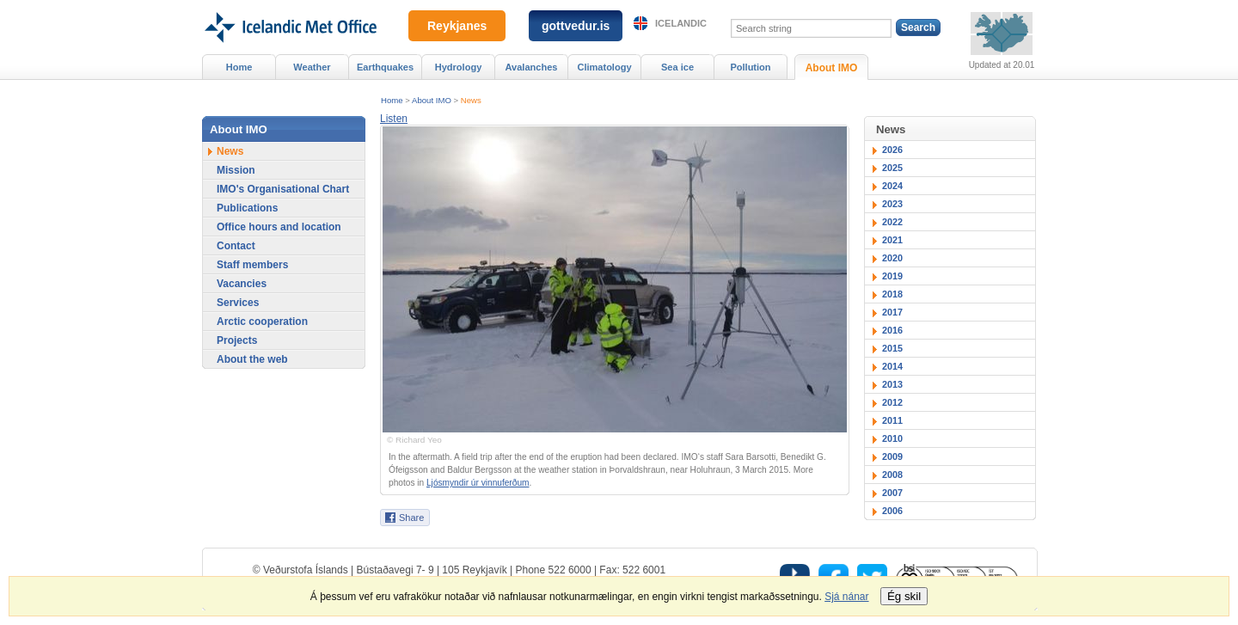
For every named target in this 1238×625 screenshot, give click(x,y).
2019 (892, 276)
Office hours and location (279, 227)
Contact (236, 246)
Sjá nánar (846, 597)
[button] (394, 119)
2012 (892, 402)
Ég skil (904, 596)
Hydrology (458, 67)
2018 (892, 294)
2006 (892, 511)
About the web (252, 359)
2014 (892, 366)
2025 (892, 167)
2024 (892, 186)
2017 (892, 312)
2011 (892, 420)
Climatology (604, 67)
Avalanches (532, 67)
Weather (311, 67)
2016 (892, 330)
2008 (892, 474)
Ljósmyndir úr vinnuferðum (477, 482)
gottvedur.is (576, 26)
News (471, 100)
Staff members (252, 265)
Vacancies (242, 284)
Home (392, 100)
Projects (237, 340)
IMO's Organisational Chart (283, 189)
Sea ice (677, 67)
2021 (892, 240)
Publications (247, 208)
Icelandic (681, 23)
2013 (892, 384)
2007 (892, 492)
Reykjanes (457, 26)
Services (238, 303)
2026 (892, 149)
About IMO (431, 100)
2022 (892, 222)
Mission (236, 170)
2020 (892, 258)
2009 (892, 456)
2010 (892, 438)
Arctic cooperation (262, 322)
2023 (892, 204)
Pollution (750, 67)
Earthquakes (385, 67)
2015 (892, 348)
